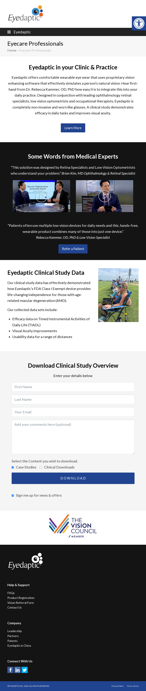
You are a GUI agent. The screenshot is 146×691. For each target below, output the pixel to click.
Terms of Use (133, 686)
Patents (12, 641)
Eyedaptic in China (19, 645)
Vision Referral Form (20, 602)
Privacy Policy (118, 686)
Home (11, 50)
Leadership (14, 631)
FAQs (11, 593)
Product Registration (20, 598)
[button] (139, 23)
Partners (13, 636)
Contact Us (14, 607)
